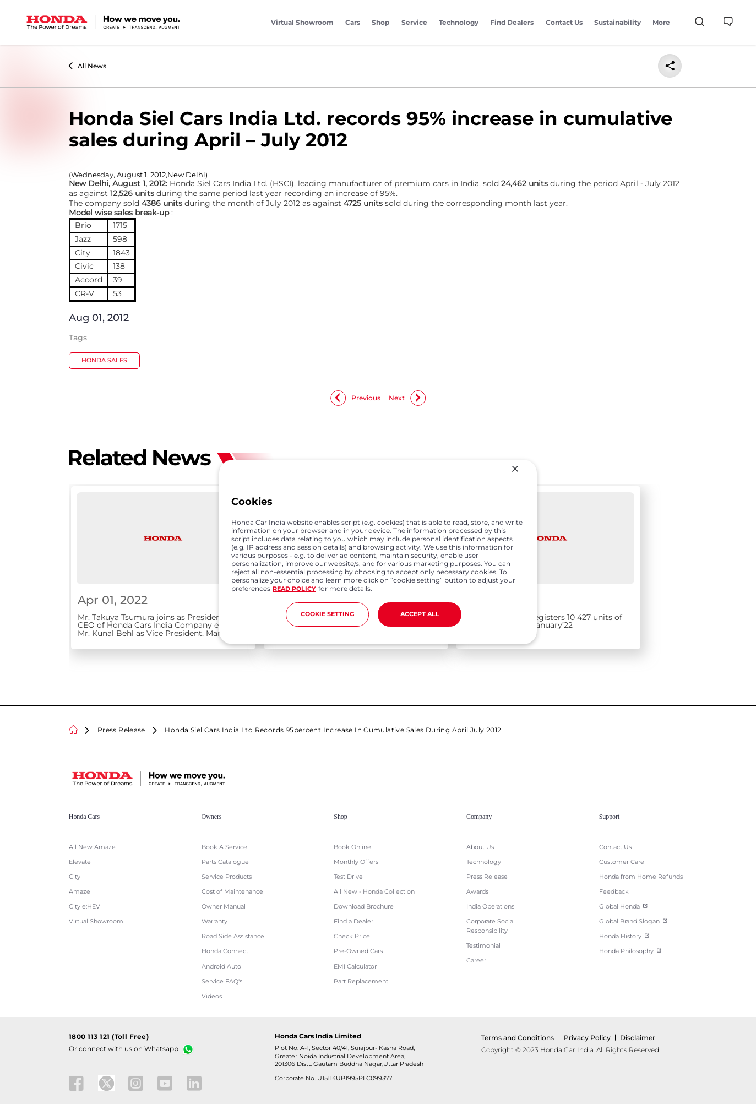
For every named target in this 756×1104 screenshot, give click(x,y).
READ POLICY (294, 588)
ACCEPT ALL (419, 614)
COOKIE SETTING (327, 614)
